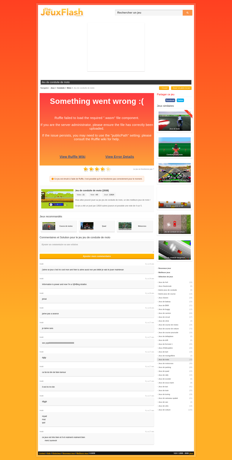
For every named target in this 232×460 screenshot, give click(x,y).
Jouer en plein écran (181, 88)
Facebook (170, 100)
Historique (56, 453)
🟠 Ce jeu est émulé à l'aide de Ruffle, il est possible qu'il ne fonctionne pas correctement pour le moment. (96, 179)
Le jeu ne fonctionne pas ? (143, 169)
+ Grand (164, 88)
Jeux (191, 453)
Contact (42, 453)
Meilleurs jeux (82, 453)
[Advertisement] (116, 47)
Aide (49, 453)
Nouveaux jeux (68, 453)
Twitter (180, 100)
